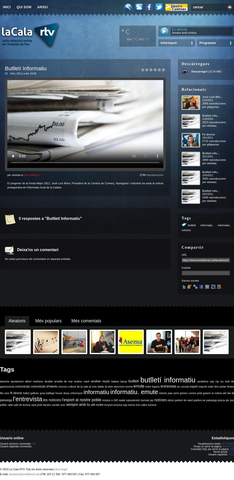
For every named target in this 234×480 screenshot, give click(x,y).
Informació (169, 43)
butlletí (133, 381)
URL (184, 254)
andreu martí (81, 381)
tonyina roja (120, 404)
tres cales (141, 404)
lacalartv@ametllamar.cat (24, 474)
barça (123, 381)
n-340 (114, 400)
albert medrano (34, 381)
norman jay (147, 400)
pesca (221, 400)
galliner (34, 393)
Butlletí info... (210, 115)
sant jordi (36, 404)
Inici (7, 7)
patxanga (211, 400)
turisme (152, 404)
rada (10, 404)
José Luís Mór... (212, 96)
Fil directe (208, 134)
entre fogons (152, 386)
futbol (26, 393)
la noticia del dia (221, 393)
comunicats (22, 386)
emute (139, 386)
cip (217, 381)
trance (131, 404)
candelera (202, 381)
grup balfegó (47, 393)
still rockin (97, 405)
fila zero (4, 393)
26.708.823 (228, 443)
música (106, 400)
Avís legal (61, 469)
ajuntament (17, 381)
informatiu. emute (134, 391)
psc (232, 400)
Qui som (24, 7)
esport (194, 386)
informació (77, 393)
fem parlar (220, 386)
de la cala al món (87, 386)
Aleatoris (17, 320)
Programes (207, 43)
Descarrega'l (199, 71)
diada (101, 386)
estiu (211, 386)
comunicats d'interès (44, 386)
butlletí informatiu (200, 225)
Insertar (186, 267)
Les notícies (31, 175)
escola (185, 386)
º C (125, 31)
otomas (211, 125)
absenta (4, 381)
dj (106, 386)
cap (212, 381)
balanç (115, 381)
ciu (222, 381)
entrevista (168, 386)
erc (179, 386)
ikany (67, 393)
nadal (122, 400)
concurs (62, 386)
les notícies (52, 400)
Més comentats (86, 320)
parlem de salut (184, 400)
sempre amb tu (78, 405)
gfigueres (213, 106)
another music (100, 381)
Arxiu (42, 7)
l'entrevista (27, 399)
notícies (186, 230)
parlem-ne (199, 400)
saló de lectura (22, 404)
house (59, 393)
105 (34, 443)
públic (3, 404)
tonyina (108, 404)
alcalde (49, 381)
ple (227, 400)
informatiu (224, 225)
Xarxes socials (190, 280)
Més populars (48, 320)
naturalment (133, 400)
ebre (110, 386)
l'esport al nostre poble (81, 400)
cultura (72, 386)
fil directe (16, 393)
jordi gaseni (204, 393)
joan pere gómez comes (182, 393)
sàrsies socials (51, 404)
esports (203, 386)
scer (62, 404)
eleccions (119, 386)
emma (129, 386)
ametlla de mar (63, 381)
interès (163, 393)
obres (170, 400)
